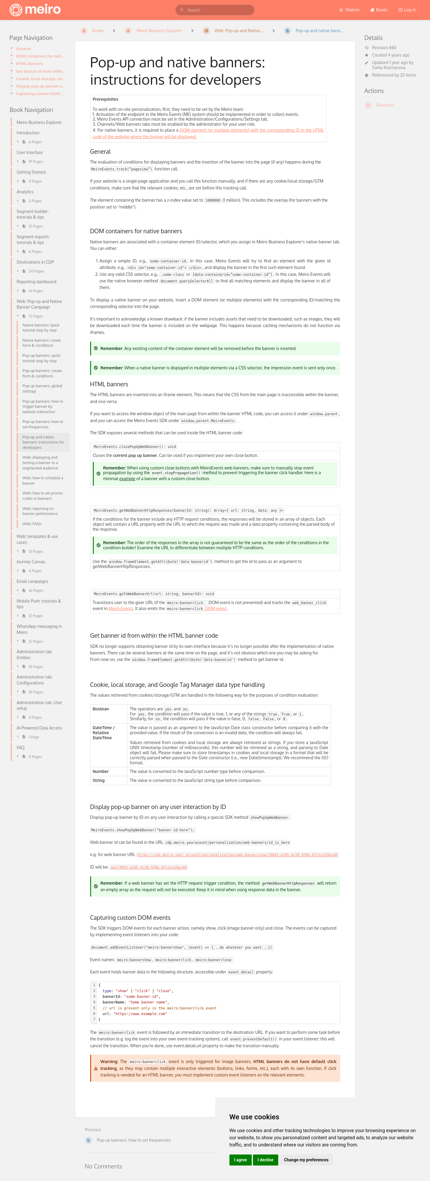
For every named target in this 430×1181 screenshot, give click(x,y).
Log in (407, 9)
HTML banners (29, 63)
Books (379, 9)
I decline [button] (265, 1159)
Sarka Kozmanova (389, 67)
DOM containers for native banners (41, 55)
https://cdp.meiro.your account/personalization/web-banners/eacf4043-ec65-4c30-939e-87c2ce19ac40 (237, 855)
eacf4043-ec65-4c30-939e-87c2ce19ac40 (149, 867)
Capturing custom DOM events (41, 93)
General (23, 48)
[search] (215, 9)
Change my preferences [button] (306, 1159)
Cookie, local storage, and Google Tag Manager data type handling (41, 78)
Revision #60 (381, 47)
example (127, 478)
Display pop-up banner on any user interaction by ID (41, 85)
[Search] (182, 10)
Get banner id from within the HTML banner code (41, 71)
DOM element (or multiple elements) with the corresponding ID (240, 130)
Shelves (349, 9)
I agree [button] (240, 1159)
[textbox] (218, 1002)
